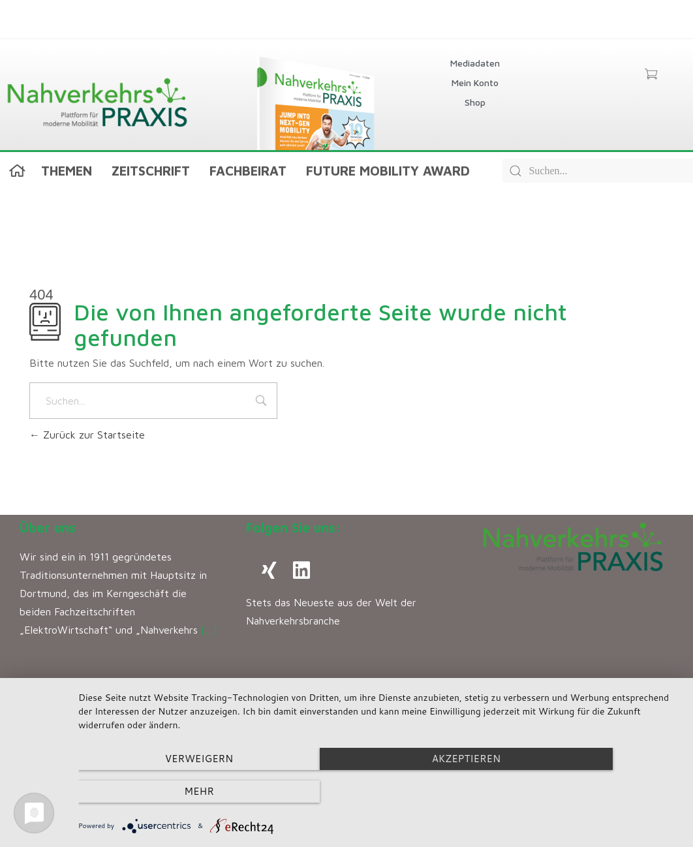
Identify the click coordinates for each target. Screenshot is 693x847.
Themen (66, 170)
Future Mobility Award (388, 170)
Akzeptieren (379, 792)
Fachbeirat (247, 170)
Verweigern (168, 792)
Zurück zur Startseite (87, 434)
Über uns (48, 527)
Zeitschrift (151, 170)
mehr (589, 792)
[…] (209, 630)
